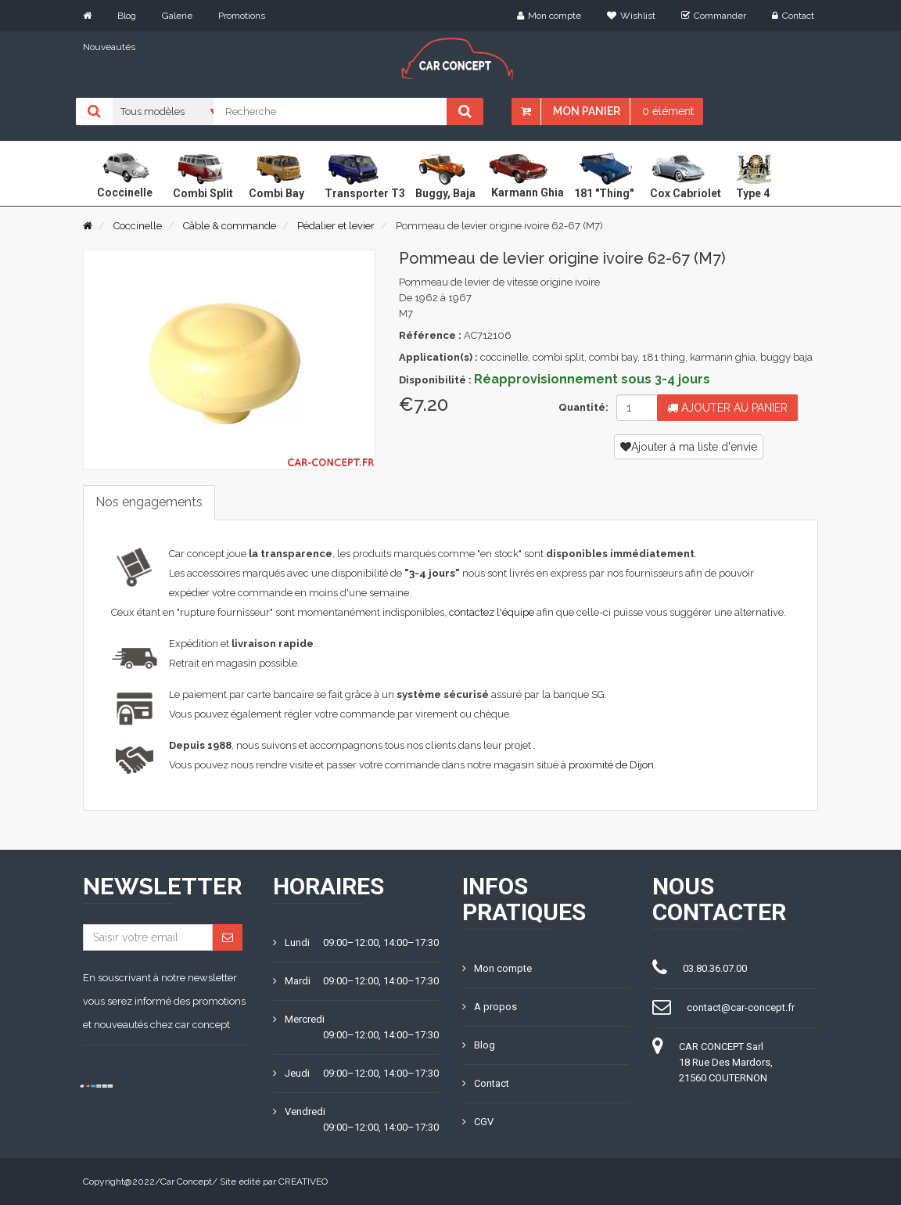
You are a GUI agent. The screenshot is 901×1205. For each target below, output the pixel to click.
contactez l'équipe (491, 612)
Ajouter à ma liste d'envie (688, 447)
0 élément (668, 111)
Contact (793, 15)
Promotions (241, 15)
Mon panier (586, 111)
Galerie (177, 15)
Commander (713, 15)
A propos (489, 1007)
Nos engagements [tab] (149, 502)
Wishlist (631, 15)
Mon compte (549, 15)
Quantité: (581, 407)
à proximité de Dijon (607, 765)
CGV (478, 1122)
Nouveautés (109, 46)
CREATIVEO (303, 1181)
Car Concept (186, 1181)
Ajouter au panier (727, 407)
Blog (126, 15)
